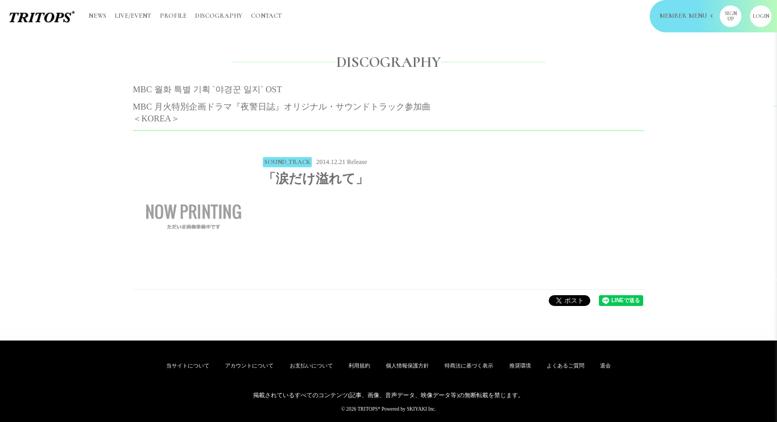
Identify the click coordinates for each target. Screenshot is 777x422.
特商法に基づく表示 (469, 366)
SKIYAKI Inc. (421, 409)
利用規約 (359, 366)
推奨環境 (520, 366)
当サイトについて (187, 366)
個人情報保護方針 (407, 366)
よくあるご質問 (565, 366)
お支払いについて (311, 366)
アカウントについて (249, 366)
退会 (605, 366)
